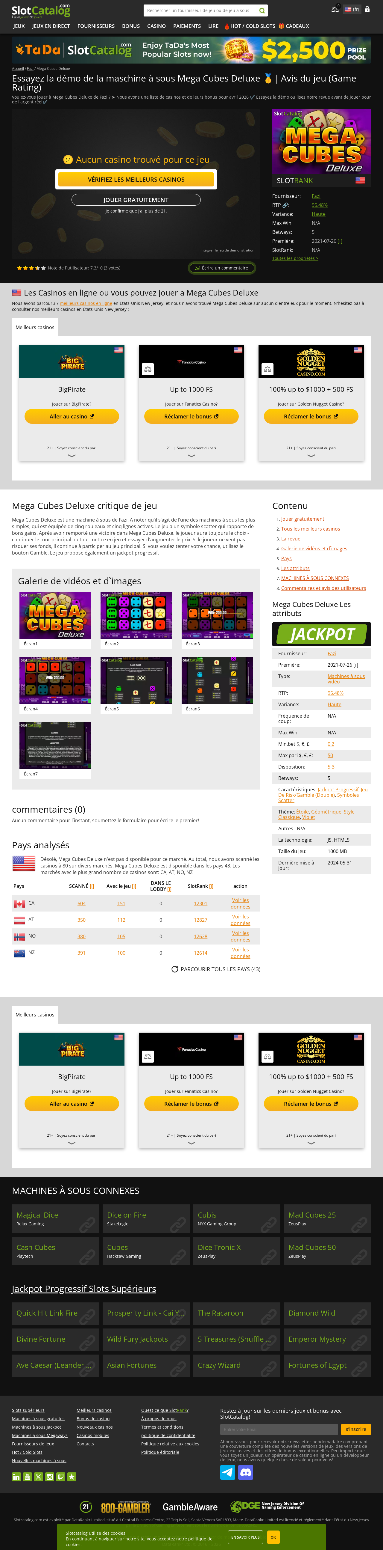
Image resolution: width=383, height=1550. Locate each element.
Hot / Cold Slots (252, 25)
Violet (308, 817)
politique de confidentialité (168, 1435)
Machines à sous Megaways (40, 1435)
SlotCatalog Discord (245, 1470)
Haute (319, 214)
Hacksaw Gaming (124, 1256)
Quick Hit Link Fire (46, 1312)
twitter (38, 1474)
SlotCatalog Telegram (227, 1470)
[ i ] (340, 241)
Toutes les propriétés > (295, 258)
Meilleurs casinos (94, 1410)
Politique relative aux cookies (170, 1444)
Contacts (85, 1444)
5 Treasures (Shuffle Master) (239, 1338)
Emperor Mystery (317, 1338)
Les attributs (295, 568)
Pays (286, 558)
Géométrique (326, 811)
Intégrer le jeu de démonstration (227, 250)
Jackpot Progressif (338, 789)
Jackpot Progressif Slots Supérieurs (84, 1288)
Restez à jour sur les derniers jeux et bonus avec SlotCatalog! (281, 1414)
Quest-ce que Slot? (165, 1410)
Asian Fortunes (131, 1365)
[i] (92, 886)
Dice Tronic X (219, 1247)
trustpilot (71, 1474)
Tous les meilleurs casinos (310, 528)
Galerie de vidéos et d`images (314, 548)
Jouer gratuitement (136, 200)
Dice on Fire (126, 1214)
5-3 (331, 766)
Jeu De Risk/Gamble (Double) (323, 792)
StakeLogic (117, 1224)
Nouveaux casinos (95, 1427)
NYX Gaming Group (217, 1224)
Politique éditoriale (160, 1452)
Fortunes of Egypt (317, 1365)
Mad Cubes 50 (312, 1247)
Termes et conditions (162, 1427)
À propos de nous (159, 1418)
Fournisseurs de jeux (33, 1444)
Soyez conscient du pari (76, 448)
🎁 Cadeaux (293, 25)
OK (273, 1537)
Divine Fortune (40, 1338)
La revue (290, 538)
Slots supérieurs (28, 1410)
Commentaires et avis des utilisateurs (323, 588)
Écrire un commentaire (225, 268)
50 (330, 755)
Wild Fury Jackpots (137, 1338)
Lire (213, 25)
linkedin (16, 1474)
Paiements (187, 25)
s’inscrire (356, 1429)
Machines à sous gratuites (38, 1418)
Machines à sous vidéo (346, 679)
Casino (156, 25)
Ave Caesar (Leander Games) (57, 1365)
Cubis (207, 1214)
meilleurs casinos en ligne (86, 303)
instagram (49, 1474)
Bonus (131, 25)
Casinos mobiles (93, 1435)
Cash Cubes (35, 1247)
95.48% (320, 205)
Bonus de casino (93, 1418)
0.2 (331, 744)
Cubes (117, 1247)
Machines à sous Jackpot (36, 1427)
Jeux (19, 25)
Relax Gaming (30, 1224)
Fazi (316, 196)
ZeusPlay (297, 1224)
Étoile (302, 811)
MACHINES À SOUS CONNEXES (315, 578)
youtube (27, 1474)
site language (347, 8)
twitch (60, 1474)
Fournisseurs (96, 25)
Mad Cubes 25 (312, 1214)
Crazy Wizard (219, 1365)
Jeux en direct (51, 25)
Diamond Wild (311, 1312)
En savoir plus (245, 1537)
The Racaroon (221, 1312)
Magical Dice (37, 1214)
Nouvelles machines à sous (39, 1460)
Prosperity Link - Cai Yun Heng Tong (148, 1312)
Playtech (24, 1256)
